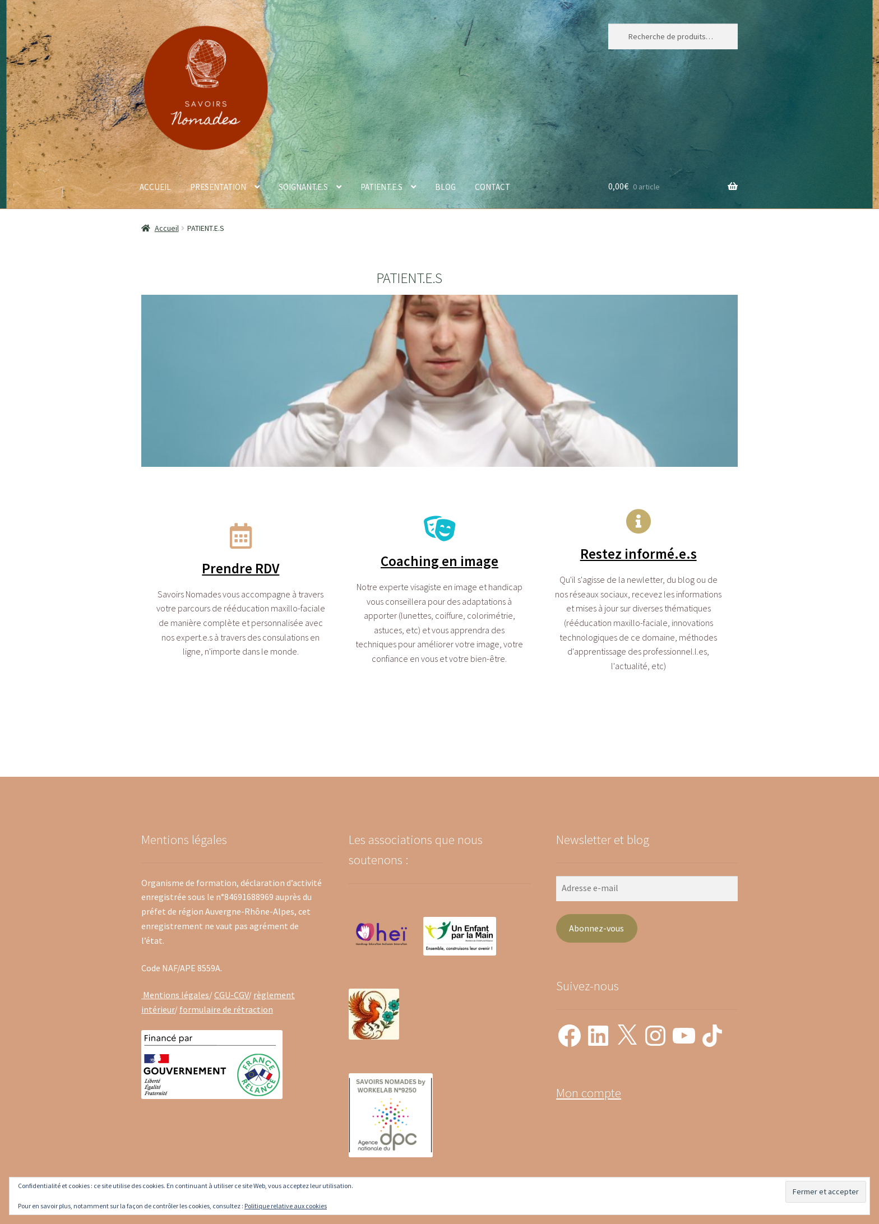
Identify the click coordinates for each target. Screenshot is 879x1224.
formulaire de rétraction (226, 1009)
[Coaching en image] (439, 528)
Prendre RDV (240, 568)
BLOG (445, 187)
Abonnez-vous (596, 928)
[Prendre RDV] (240, 536)
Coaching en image (439, 561)
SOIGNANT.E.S (303, 187)
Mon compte (588, 1093)
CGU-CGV (231, 994)
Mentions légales (175, 994)
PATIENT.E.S (381, 187)
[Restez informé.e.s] (638, 521)
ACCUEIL (155, 187)
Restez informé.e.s (638, 554)
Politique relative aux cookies (285, 1206)
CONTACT (492, 187)
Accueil (167, 228)
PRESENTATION (218, 187)
